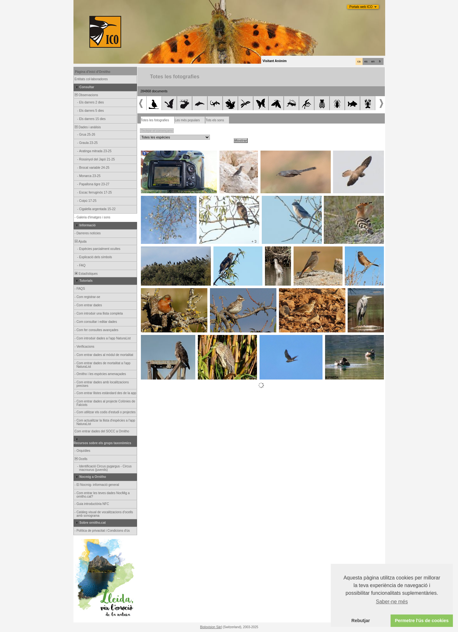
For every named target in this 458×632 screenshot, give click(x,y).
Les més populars (187, 120)
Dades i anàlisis (87, 127)
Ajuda (80, 241)
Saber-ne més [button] (392, 601)
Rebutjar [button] (360, 620)
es (366, 61)
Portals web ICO (361, 7)
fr (380, 61)
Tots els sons (214, 120)
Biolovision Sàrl (211, 627)
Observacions (86, 95)
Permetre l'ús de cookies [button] (421, 620)
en (372, 61)
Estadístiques (86, 273)
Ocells (80, 459)
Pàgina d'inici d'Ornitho (92, 72)
